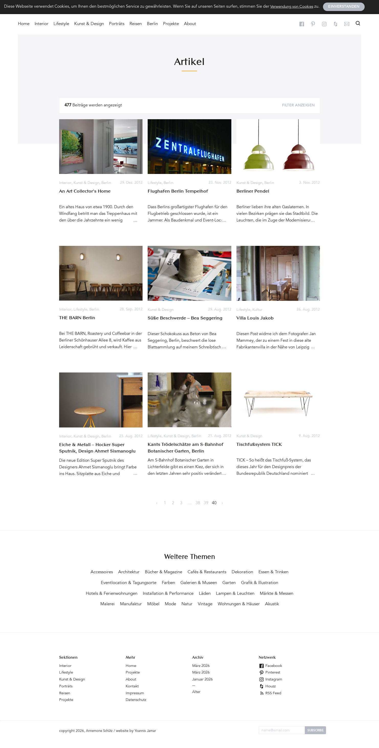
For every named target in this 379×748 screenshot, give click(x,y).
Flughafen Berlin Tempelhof (178, 191)
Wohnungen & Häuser (179, 613)
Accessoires (115, 571)
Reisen (135, 24)
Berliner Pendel (252, 191)
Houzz (268, 695)
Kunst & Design (89, 24)
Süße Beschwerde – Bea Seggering (185, 318)
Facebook (271, 675)
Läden (272, 592)
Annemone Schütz (101, 739)
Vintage (285, 603)
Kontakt (132, 695)
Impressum (136, 701)
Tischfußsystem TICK (259, 444)
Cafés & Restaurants (226, 571)
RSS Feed (271, 701)
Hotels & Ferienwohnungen (173, 592)
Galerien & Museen (241, 582)
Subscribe (315, 738)
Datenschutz (137, 708)
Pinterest (270, 681)
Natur (266, 603)
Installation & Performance (234, 592)
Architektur (144, 571)
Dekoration (264, 571)
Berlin (152, 24)
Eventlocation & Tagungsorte (166, 582)
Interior (41, 24)
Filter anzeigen (298, 106)
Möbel (230, 603)
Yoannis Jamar (149, 739)
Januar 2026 (203, 688)
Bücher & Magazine (181, 571)
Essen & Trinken (115, 582)
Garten (273, 582)
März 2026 (201, 675)
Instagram (271, 688)
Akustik (215, 613)
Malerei (182, 603)
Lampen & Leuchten (107, 603)
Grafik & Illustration (120, 592)
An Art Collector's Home (85, 191)
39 (206, 503)
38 (198, 503)
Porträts (116, 24)
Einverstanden (347, 7)
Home (23, 24)
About (190, 24)
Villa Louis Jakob (255, 318)
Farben (209, 582)
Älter (196, 700)
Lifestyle (61, 24)
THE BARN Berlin (77, 318)
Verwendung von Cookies (293, 7)
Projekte (171, 24)
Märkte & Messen (151, 603)
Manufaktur (206, 603)
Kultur (259, 310)
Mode (248, 603)
